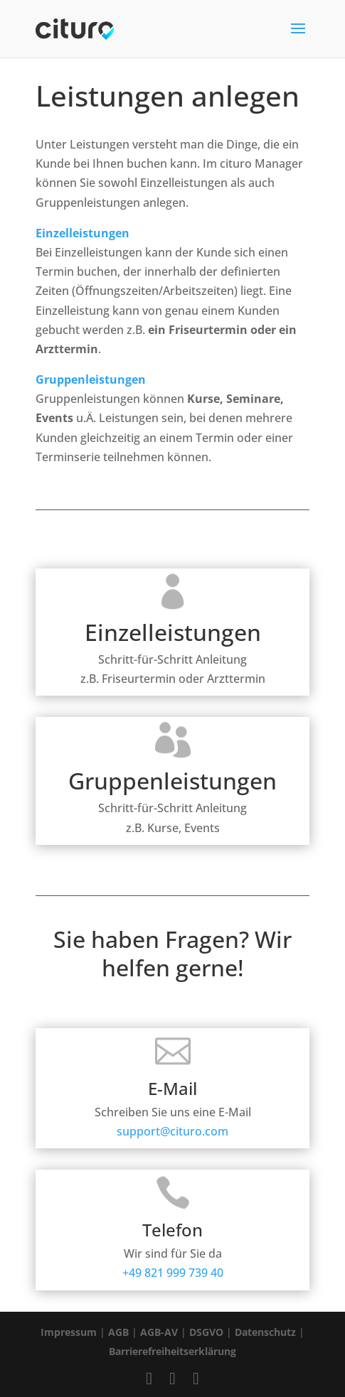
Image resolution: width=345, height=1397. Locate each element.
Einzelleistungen (82, 233)
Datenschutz (265, 1332)
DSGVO (206, 1332)
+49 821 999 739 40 (172, 1254)
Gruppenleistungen (91, 379)
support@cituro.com (172, 1113)
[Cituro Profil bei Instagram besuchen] (172, 1377)
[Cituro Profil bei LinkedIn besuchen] (196, 1377)
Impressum (69, 1332)
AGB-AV (159, 1332)
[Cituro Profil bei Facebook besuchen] (149, 1377)
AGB (118, 1332)
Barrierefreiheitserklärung (172, 1351)
